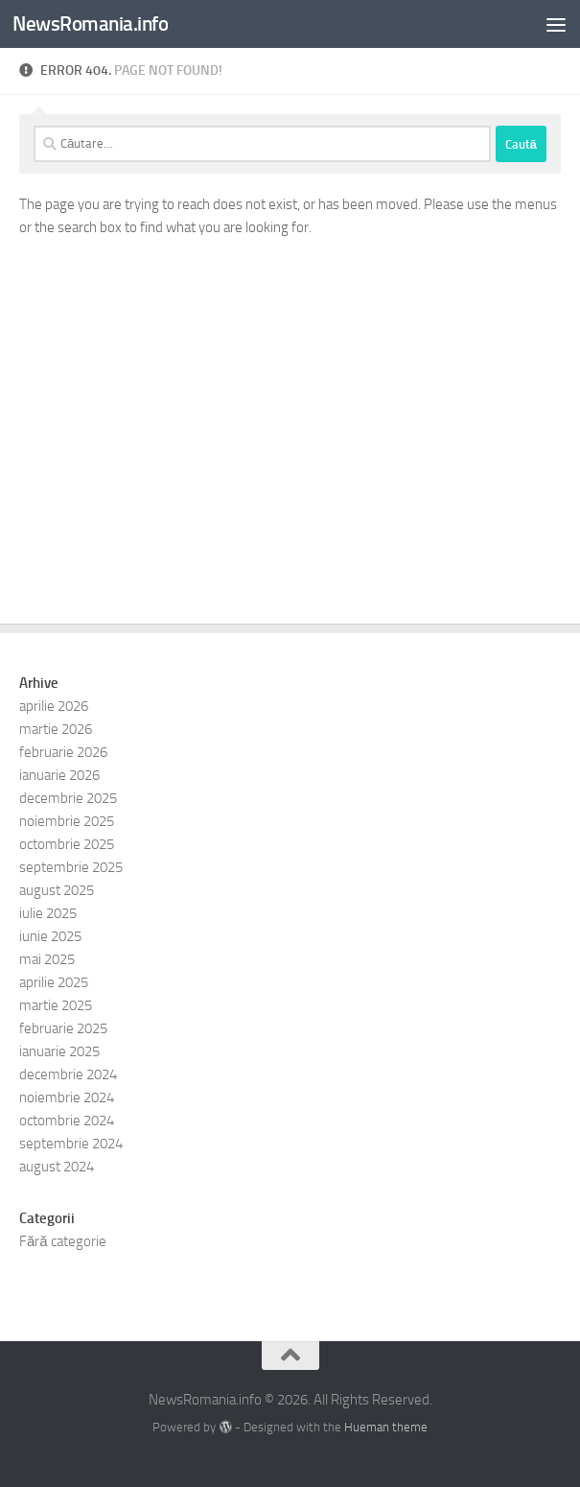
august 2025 (56, 890)
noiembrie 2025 (66, 821)
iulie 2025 (48, 913)
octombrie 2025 (66, 844)
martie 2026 (55, 729)
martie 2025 (55, 1005)
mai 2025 (47, 959)
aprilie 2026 (53, 706)
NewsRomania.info (90, 23)
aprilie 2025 (53, 982)
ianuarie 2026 (59, 775)
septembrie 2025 (71, 867)
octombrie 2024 (66, 1120)
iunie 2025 (50, 936)
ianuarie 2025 (59, 1051)
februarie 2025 (63, 1028)
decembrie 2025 (68, 798)
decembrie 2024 (68, 1074)
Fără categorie (62, 1241)
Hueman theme (386, 1427)
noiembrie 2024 (66, 1097)
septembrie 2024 (71, 1143)
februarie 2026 (63, 752)
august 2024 (56, 1166)
